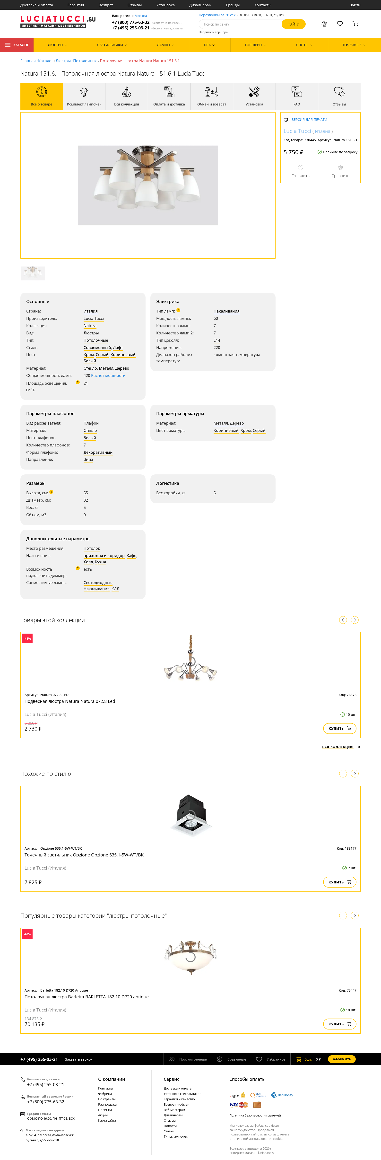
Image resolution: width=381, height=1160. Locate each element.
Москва (141, 16)
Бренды (233, 4)
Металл (106, 368)
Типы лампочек (176, 1136)
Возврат (106, 4)
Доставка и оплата (36, 4)
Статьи (169, 1131)
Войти (355, 5)
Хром (89, 354)
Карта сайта (107, 1120)
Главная (28, 60)
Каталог (17, 45)
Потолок (92, 548)
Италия (91, 311)
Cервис (171, 1079)
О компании (111, 1079)
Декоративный (98, 452)
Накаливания (227, 311)
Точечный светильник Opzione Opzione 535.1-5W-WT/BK (84, 855)
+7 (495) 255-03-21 (147, 28)
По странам (107, 1099)
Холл (88, 562)
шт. (303, 1059)
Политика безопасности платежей (255, 1115)
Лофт (118, 347)
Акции (103, 1115)
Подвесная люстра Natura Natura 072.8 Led (70, 701)
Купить (340, 728)
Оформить (342, 1059)
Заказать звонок (78, 1059)
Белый (90, 361)
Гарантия (76, 4)
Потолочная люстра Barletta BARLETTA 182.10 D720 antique (87, 997)
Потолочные (85, 60)
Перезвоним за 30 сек (217, 15)
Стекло (90, 368)
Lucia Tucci (94, 318)
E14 (217, 340)
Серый (102, 354)
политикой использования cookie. (257, 1138)
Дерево (122, 368)
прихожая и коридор (104, 555)
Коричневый (123, 354)
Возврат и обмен (176, 1104)
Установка (165, 4)
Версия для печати (309, 120)
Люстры (63, 60)
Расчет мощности (108, 375)
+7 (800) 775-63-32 (147, 22)
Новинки (105, 1110)
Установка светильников (182, 1093)
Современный (97, 347)
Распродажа (107, 1104)
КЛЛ (115, 589)
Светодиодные (98, 582)
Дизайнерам (200, 4)
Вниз (88, 459)
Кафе (131, 555)
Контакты (262, 4)
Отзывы (135, 4)
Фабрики (105, 1093)
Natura (90, 325)
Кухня (100, 562)
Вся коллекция (341, 746)
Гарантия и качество (179, 1099)
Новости (170, 1126)
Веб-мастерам (174, 1110)
